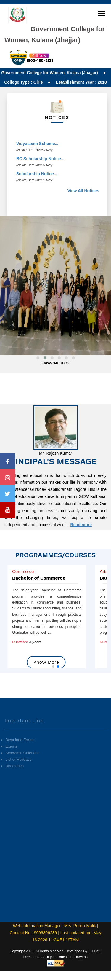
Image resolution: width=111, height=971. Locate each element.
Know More (46, 662)
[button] (53, 666)
